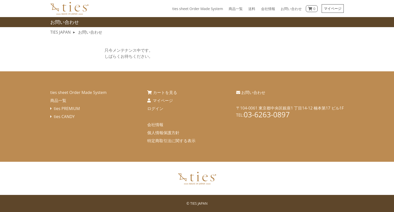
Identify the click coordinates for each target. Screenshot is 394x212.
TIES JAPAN (199, 203)
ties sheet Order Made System (78, 92)
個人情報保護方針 (163, 132)
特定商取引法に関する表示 (171, 140)
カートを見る (165, 92)
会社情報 (155, 124)
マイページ (332, 8)
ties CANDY (64, 116)
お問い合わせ (253, 92)
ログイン (155, 108)
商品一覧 (58, 100)
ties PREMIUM (67, 108)
